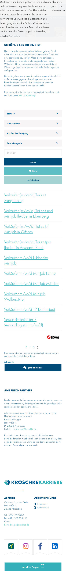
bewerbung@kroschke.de (24, 429)
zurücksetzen (33, 180)
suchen (33, 161)
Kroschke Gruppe (30, 567)
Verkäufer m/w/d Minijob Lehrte (30, 274)
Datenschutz (43, 507)
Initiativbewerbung (27, 95)
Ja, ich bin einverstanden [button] (59, 8)
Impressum (42, 504)
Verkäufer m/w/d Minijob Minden (31, 284)
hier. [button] (17, 36)
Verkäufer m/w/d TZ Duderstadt (29, 310)
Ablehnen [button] (57, 2)
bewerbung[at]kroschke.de (16, 525)
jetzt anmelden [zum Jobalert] (35, 367)
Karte (33, 170)
